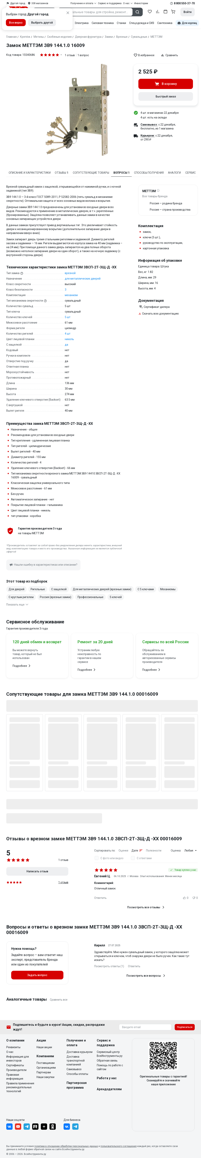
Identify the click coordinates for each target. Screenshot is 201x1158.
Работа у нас (107, 1078)
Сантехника (164, 23)
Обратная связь (107, 1060)
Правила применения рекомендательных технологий (20, 1087)
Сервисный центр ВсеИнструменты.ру (109, 1053)
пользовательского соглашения (118, 1146)
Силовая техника (103, 23)
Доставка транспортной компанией (76, 1060)
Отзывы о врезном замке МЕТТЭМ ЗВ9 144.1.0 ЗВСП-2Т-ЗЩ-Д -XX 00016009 (94, 838)
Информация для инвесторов (17, 1058)
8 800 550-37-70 (184, 3)
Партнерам (44, 1072)
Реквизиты (13, 1047)
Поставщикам (46, 1062)
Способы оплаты (77, 1073)
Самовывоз (74, 1069)
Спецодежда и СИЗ (141, 23)
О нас (9, 1051)
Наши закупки (45, 1077)
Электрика (82, 23)
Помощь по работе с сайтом (110, 1067)
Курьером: (148, 135)
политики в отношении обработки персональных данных (66, 1146)
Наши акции (44, 1047)
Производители (16, 1070)
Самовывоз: (149, 124)
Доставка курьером (79, 1051)
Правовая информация (14, 1076)
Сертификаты (15, 1065)
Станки (121, 23)
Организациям (46, 1067)
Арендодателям (109, 1089)
